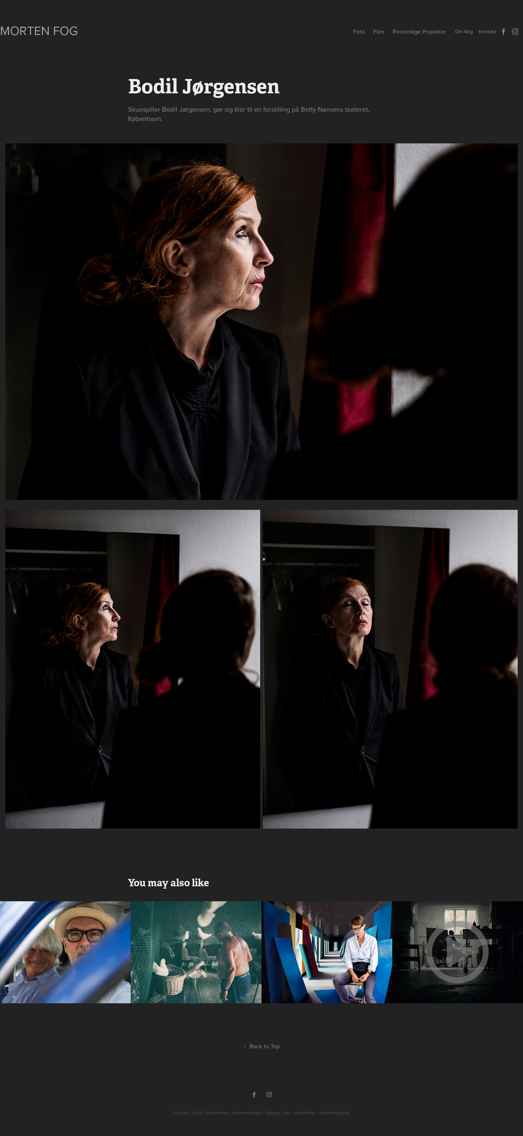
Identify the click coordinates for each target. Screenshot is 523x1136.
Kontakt (487, 31)
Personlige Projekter (419, 31)
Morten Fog (39, 30)
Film (378, 31)
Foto (359, 31)
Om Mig (464, 31)
